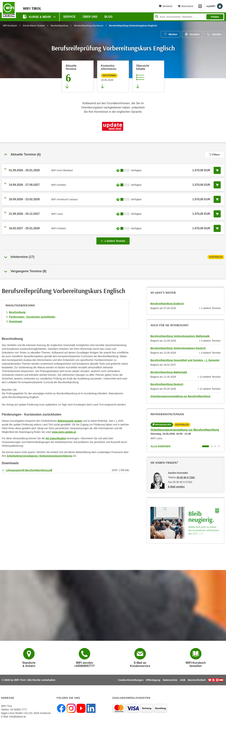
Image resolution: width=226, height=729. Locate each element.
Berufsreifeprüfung (59, 25)
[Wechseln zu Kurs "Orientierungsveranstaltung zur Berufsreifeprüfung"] (205, 446)
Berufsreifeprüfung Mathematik (168, 372)
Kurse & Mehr (37, 16)
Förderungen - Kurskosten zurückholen (32, 316)
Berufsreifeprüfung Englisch (167, 303)
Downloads (15, 321)
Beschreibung (17, 312)
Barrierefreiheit (197, 680)
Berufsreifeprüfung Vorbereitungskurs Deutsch (178, 348)
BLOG (109, 16)
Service (69, 16)
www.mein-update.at (64, 432)
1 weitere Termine (114, 239)
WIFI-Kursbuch (10, 25)
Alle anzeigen (160, 446)
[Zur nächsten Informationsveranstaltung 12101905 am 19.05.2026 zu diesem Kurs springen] (113, 76)
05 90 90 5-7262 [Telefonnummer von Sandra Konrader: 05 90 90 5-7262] (186, 477)
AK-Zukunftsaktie (56, 438)
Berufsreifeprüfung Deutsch (166, 384)
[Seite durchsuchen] (189, 16)
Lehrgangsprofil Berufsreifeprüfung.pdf (29, 470)
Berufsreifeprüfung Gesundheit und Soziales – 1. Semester (184, 360)
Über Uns (90, 16)
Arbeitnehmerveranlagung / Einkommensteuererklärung (39, 455)
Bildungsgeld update (70, 420)
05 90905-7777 (18, 709)
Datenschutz (170, 680)
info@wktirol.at (17, 716)
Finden (215, 16)
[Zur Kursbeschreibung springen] (148, 76)
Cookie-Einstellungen (130, 680)
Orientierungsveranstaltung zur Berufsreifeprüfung (180, 396)
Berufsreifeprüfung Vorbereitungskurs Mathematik (180, 336)
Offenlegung (153, 680)
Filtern (214, 154)
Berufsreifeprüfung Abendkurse (88, 25)
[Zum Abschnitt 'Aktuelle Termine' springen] (78, 76)
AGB (182, 680)
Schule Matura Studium (34, 25)
